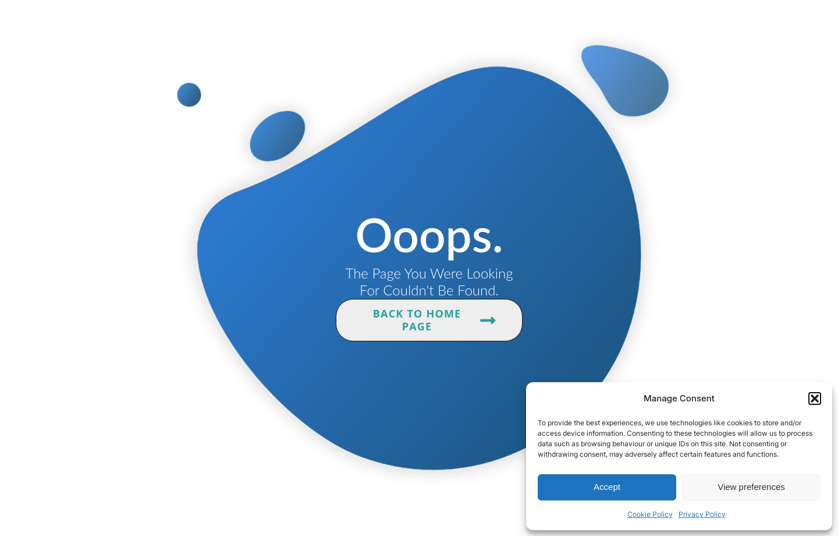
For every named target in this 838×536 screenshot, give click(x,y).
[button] (815, 398)
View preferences (751, 487)
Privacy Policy (702, 514)
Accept (607, 487)
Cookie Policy (650, 514)
